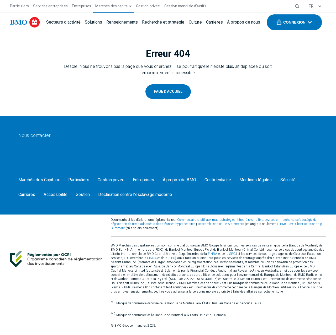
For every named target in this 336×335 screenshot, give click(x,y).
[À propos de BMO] (179, 180)
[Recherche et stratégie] (163, 22)
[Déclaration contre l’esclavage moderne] (135, 194)
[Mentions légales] (255, 180)
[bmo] (25, 22)
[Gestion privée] (148, 5)
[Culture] (195, 22)
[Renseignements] (122, 22)
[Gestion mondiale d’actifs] (185, 5)
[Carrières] (214, 22)
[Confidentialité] (217, 180)
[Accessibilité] (55, 194)
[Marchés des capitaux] (113, 5)
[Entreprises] (81, 5)
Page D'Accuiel (168, 91)
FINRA (213, 253)
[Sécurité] (288, 180)
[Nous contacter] (34, 136)
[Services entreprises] (50, 5)
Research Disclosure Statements (221, 224)
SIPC (232, 253)
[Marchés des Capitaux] (39, 180)
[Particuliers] (19, 5)
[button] (294, 22)
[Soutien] (83, 194)
